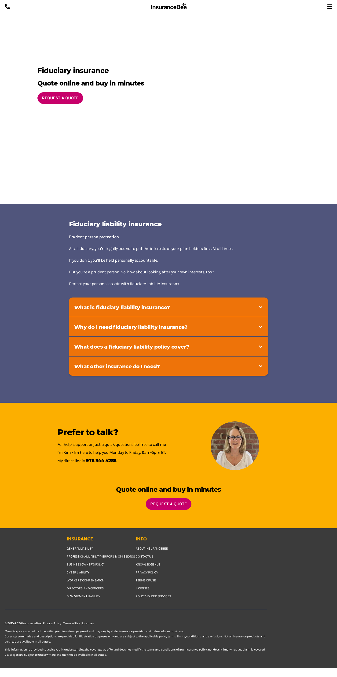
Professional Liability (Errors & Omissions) (101, 556)
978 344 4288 (101, 460)
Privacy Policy (52, 623)
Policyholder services (153, 596)
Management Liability (83, 596)
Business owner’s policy (86, 564)
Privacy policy (147, 572)
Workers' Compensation (85, 580)
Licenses (142, 588)
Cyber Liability (78, 572)
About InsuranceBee (152, 549)
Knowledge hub (148, 564)
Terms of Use (71, 623)
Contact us (144, 556)
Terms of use (146, 580)
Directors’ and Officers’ (85, 588)
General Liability (80, 549)
